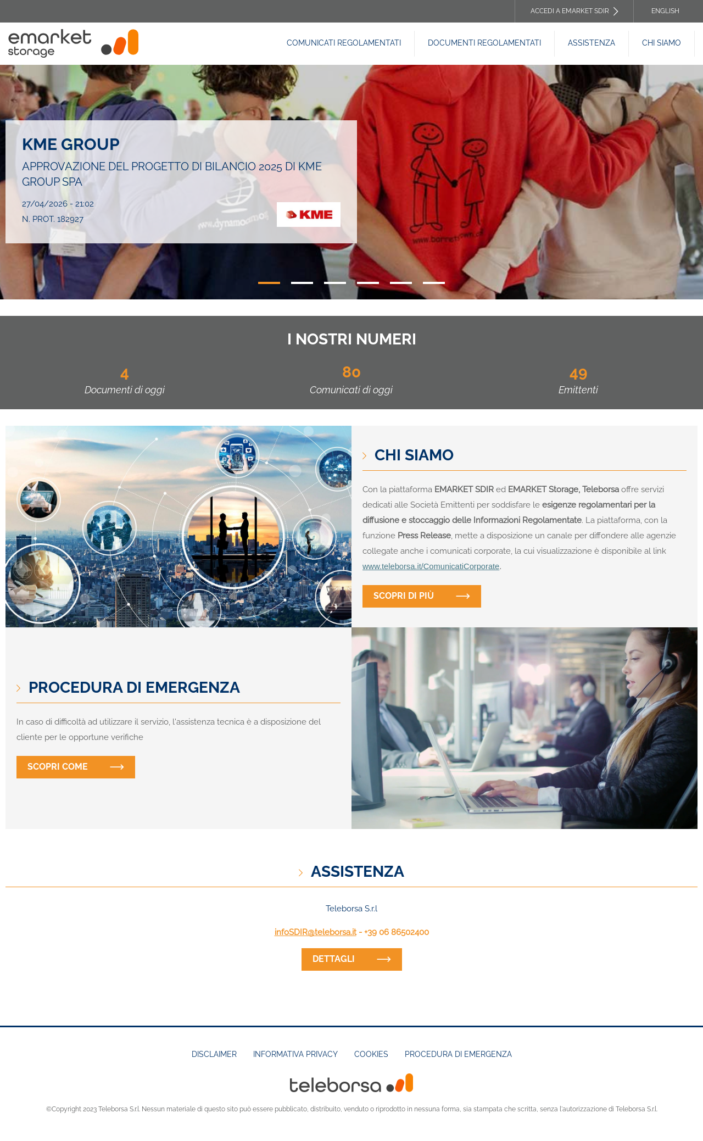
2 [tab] (302, 282)
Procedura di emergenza (458, 1054)
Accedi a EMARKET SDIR (570, 11)
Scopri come (57, 766)
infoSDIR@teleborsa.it (315, 932)
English (665, 11)
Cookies (371, 1054)
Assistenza (591, 42)
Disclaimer (214, 1054)
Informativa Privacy (295, 1054)
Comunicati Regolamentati (344, 42)
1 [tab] (269, 282)
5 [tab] (401, 282)
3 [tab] (335, 282)
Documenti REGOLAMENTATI (484, 42)
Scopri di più (403, 596)
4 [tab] (368, 282)
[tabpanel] (351, 182)
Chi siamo (661, 42)
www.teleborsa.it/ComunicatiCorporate (430, 566)
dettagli (334, 959)
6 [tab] (434, 282)
